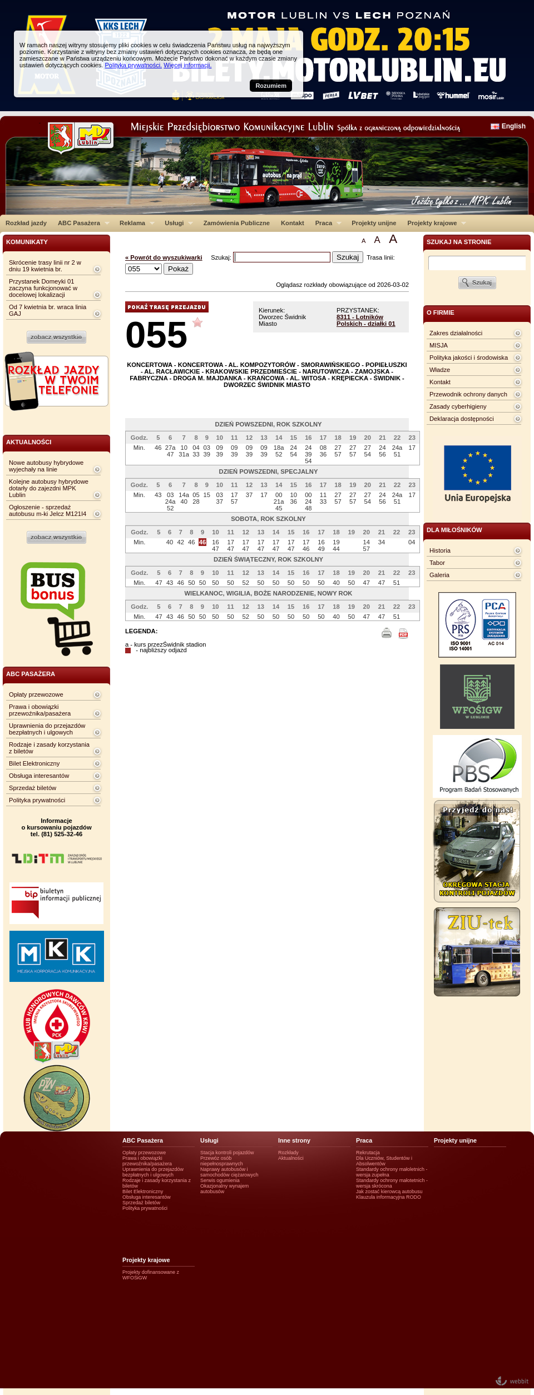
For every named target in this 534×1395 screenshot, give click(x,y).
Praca (326, 223)
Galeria (439, 575)
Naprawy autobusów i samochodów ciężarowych (229, 1172)
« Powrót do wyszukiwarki (163, 257)
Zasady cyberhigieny (458, 406)
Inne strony (294, 1140)
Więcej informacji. (187, 65)
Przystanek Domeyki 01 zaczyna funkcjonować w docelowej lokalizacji (43, 288)
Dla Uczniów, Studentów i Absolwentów (384, 1160)
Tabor (437, 562)
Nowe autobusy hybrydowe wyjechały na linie (46, 466)
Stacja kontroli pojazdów (227, 1152)
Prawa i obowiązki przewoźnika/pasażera (40, 710)
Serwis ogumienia (220, 1180)
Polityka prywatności (37, 800)
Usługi (176, 223)
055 (156, 334)
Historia (440, 550)
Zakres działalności (455, 333)
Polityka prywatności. (133, 65)
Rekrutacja (368, 1152)
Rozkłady (288, 1152)
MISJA (438, 345)
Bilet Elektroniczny (34, 763)
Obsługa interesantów (39, 775)
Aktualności (291, 1158)
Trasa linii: (381, 257)
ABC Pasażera (81, 223)
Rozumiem (270, 85)
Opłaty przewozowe (36, 694)
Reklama (134, 223)
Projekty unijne (374, 223)
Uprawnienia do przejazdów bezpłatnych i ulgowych (47, 729)
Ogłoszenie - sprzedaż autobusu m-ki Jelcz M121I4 (47, 510)
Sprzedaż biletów (32, 788)
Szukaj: (222, 257)
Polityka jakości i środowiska (468, 357)
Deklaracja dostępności (461, 418)
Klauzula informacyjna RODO (388, 1197)
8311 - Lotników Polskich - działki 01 (366, 320)
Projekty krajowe (434, 223)
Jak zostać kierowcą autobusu (389, 1191)
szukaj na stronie (459, 242)
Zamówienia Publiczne (237, 223)
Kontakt (292, 223)
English (514, 126)
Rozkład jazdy (26, 223)
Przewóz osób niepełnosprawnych (221, 1160)
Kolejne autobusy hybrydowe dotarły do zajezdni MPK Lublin (48, 488)
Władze (439, 369)
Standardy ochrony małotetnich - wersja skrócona (392, 1183)
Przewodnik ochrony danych (468, 394)
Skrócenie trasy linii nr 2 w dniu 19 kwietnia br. (45, 265)
